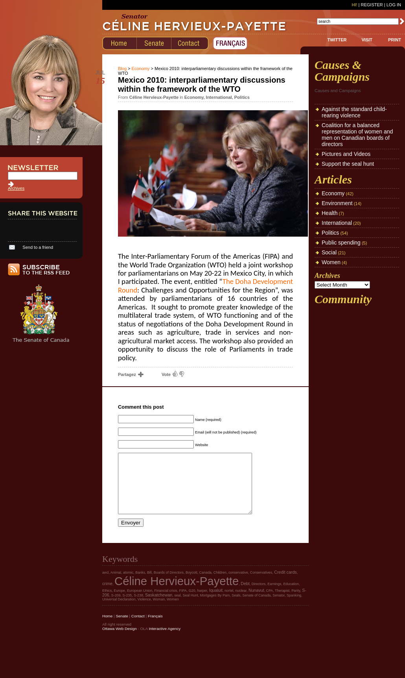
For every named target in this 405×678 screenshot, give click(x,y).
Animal (115, 584)
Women (331, 262)
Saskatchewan (158, 606)
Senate (122, 628)
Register (372, 4)
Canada (205, 584)
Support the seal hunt (348, 164)
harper (202, 602)
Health (329, 213)
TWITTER (337, 39)
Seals (236, 607)
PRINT (394, 39)
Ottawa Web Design (119, 640)
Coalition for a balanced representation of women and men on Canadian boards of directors (357, 134)
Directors (259, 596)
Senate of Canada (257, 607)
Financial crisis (165, 602)
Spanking (294, 607)
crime (107, 595)
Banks (140, 584)
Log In (394, 4)
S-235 (127, 607)
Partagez (130, 374)
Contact (138, 628)
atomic (128, 584)
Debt (245, 595)
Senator (278, 607)
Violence (144, 611)
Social (329, 252)
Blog (122, 68)
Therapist (282, 602)
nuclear (241, 602)
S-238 (138, 607)
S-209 (116, 607)
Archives (16, 188)
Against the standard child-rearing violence (354, 112)
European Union (139, 602)
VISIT (366, 39)
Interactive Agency (164, 640)
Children (220, 584)
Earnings (274, 596)
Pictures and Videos (346, 154)
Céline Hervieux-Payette (176, 592)
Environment (337, 203)
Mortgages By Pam (215, 607)
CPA (269, 602)
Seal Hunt (190, 607)
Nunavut (256, 602)
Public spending (341, 242)
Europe (119, 602)
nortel (229, 602)
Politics (242, 97)
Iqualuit (216, 602)
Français (155, 628)
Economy (141, 68)
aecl (105, 584)
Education (291, 596)
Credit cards (285, 584)
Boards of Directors (169, 584)
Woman (159, 611)
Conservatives (261, 584)
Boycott (191, 584)
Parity (295, 602)
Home (107, 628)
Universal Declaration (119, 611)
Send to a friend (37, 247)
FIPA (183, 602)
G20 (192, 602)
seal (177, 607)
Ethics (107, 602)
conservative (238, 584)
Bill (149, 584)
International (219, 97)
